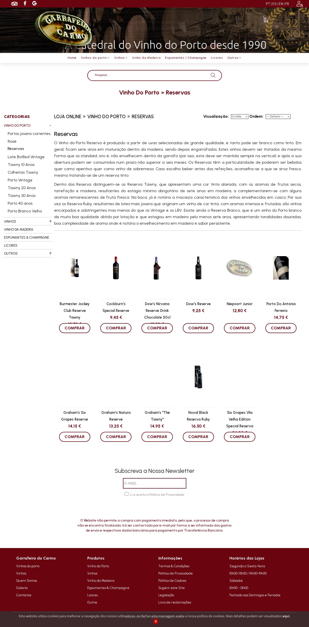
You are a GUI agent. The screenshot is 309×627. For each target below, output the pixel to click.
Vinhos (21, 573)
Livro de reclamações (174, 602)
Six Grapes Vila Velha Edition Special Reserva (239, 419)
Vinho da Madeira (100, 581)
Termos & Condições (173, 566)
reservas (178, 92)
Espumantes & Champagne (108, 588)
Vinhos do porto (27, 566)
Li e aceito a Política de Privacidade (157, 495)
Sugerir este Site (171, 588)
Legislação (166, 595)
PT (268, 4)
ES (274, 4)
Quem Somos (26, 581)
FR (287, 4)
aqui (286, 616)
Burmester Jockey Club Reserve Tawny (75, 310)
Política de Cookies (172, 581)
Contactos (23, 595)
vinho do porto (139, 92)
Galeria (22, 588)
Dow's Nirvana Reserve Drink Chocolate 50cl (157, 310)
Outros (92, 602)
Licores (92, 595)
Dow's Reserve (198, 304)
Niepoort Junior (240, 304)
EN (281, 4)
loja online (67, 116)
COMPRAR (75, 328)
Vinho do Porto (98, 566)
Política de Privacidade (175, 573)
